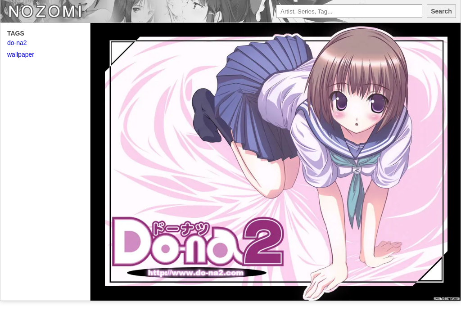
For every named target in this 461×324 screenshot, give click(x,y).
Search (441, 11)
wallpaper (20, 54)
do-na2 (17, 42)
